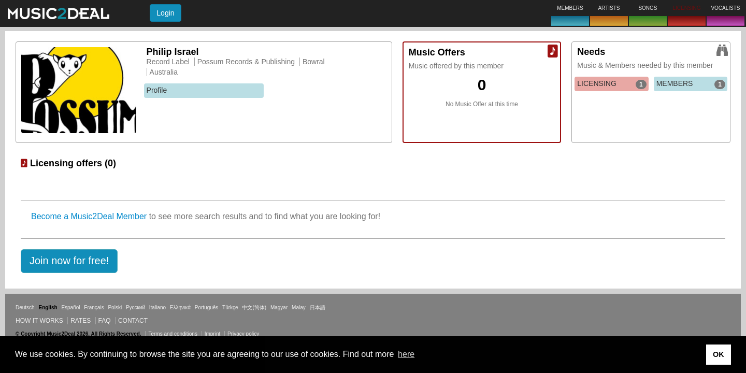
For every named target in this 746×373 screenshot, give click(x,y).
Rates (80, 320)
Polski (115, 307)
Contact (133, 320)
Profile (157, 90)
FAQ (104, 320)
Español (70, 307)
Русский (135, 307)
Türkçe (230, 307)
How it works (39, 320)
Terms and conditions (172, 334)
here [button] (406, 354)
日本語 (317, 307)
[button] (69, 261)
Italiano (157, 307)
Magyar (279, 307)
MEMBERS (690, 84)
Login (165, 13)
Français (94, 307)
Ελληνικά (180, 307)
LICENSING (611, 84)
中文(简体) (254, 307)
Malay (299, 307)
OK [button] (718, 354)
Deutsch (25, 307)
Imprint (213, 334)
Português (207, 307)
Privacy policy (243, 334)
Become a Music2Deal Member (89, 216)
